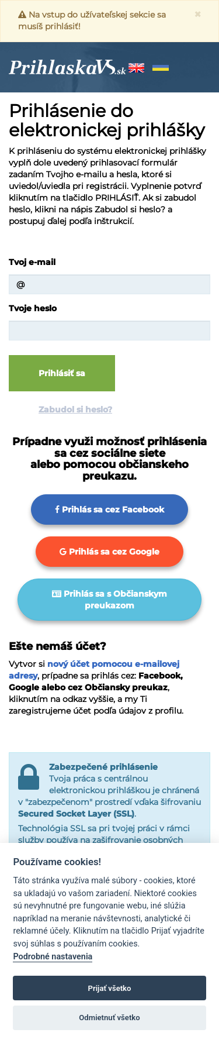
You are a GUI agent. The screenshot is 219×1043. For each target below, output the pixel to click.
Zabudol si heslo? (75, 409)
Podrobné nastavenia (52, 957)
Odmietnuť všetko (109, 1017)
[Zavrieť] (197, 14)
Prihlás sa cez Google (109, 551)
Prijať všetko (109, 988)
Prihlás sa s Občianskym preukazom (109, 599)
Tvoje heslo (33, 308)
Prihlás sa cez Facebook (109, 509)
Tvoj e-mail (32, 262)
